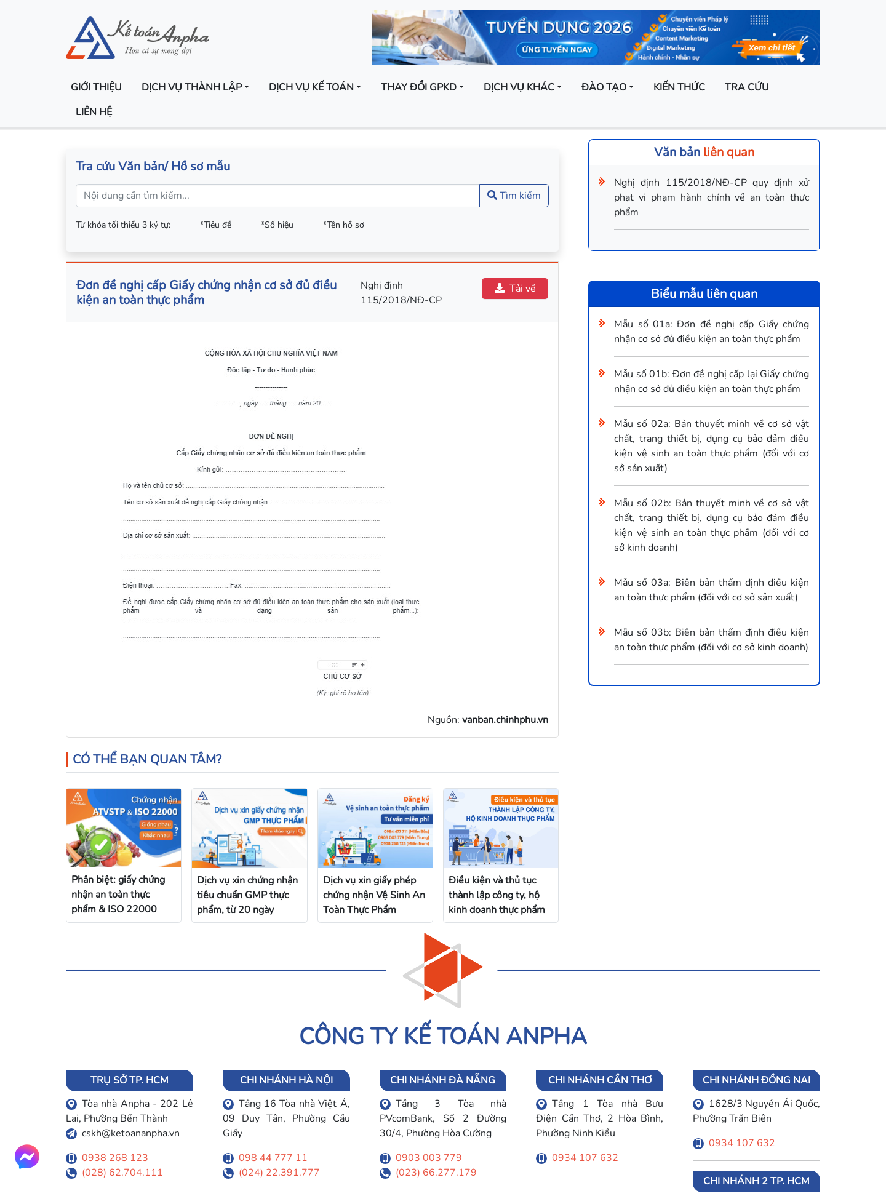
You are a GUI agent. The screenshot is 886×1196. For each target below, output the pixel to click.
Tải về (515, 288)
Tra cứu (747, 87)
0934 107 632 (585, 1158)
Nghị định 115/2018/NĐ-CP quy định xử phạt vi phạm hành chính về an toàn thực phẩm (711, 197)
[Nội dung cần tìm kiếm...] (278, 195)
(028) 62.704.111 (122, 1172)
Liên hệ (94, 112)
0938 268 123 (115, 1158)
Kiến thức (679, 87)
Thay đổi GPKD (419, 87)
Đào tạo (603, 87)
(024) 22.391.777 (279, 1172)
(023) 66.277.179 (436, 1172)
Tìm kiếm (514, 195)
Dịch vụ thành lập (192, 87)
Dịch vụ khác (519, 87)
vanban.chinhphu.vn (505, 720)
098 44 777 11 (273, 1158)
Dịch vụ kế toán (311, 87)
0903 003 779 (429, 1158)
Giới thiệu (96, 87)
